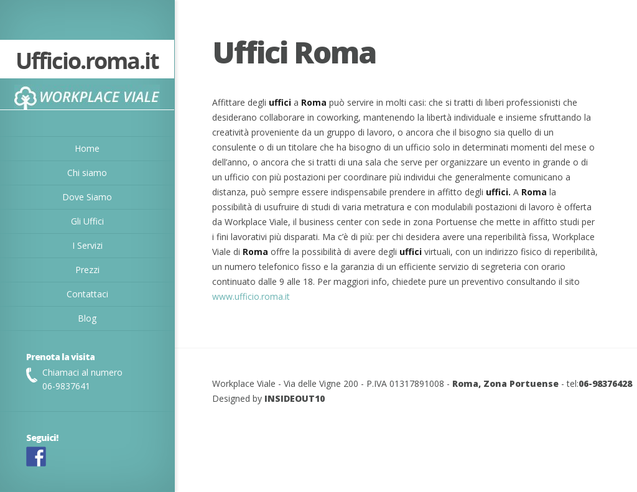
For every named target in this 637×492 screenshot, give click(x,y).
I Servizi (87, 245)
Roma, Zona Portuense (505, 383)
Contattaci (87, 294)
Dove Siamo (87, 197)
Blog (87, 318)
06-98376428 (605, 383)
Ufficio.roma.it (87, 62)
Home (87, 148)
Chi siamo (87, 173)
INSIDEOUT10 (294, 398)
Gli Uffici (87, 221)
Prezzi (87, 270)
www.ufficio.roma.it (251, 296)
